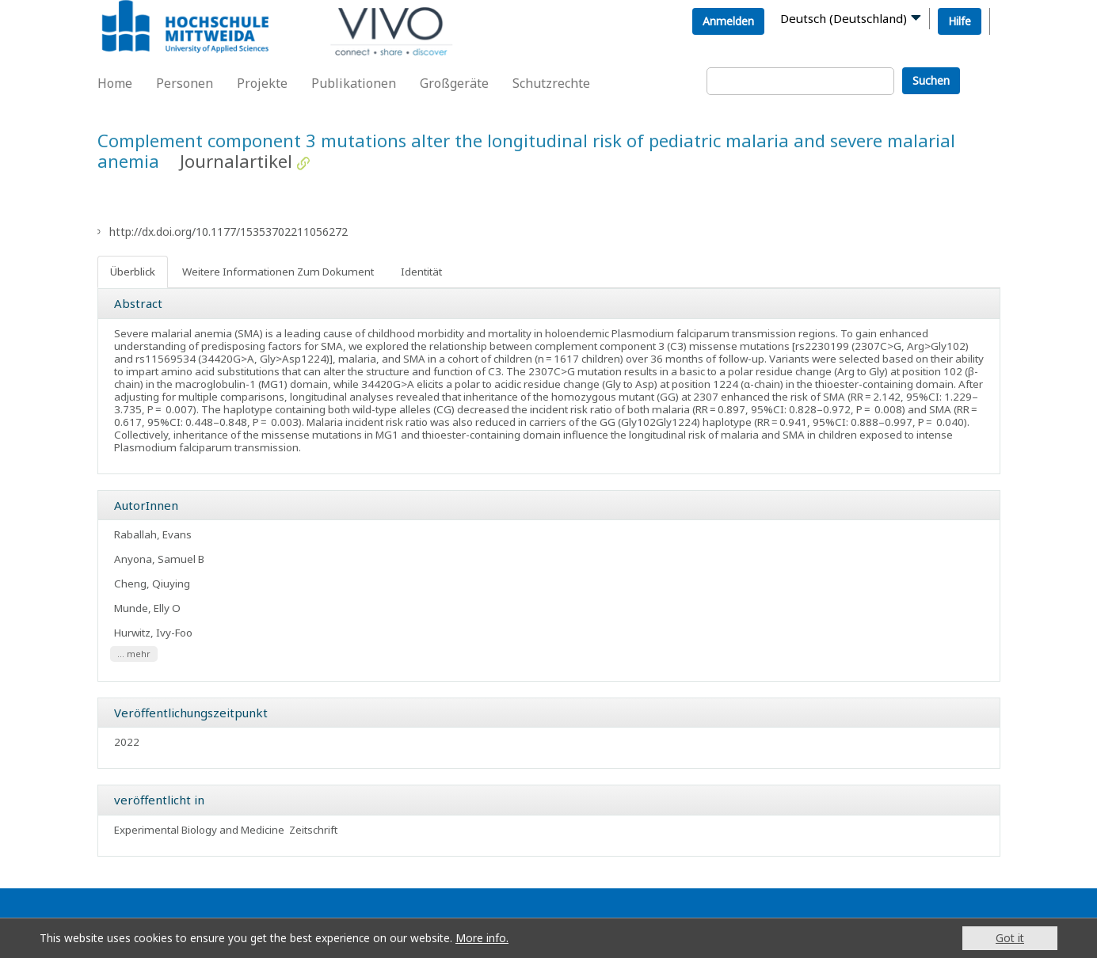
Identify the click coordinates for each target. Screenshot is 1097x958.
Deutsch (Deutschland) (843, 18)
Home (114, 83)
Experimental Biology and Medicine (199, 830)
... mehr (133, 654)
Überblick (132, 271)
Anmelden (728, 21)
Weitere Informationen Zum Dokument (278, 271)
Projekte (262, 83)
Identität (421, 271)
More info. (482, 937)
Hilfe (959, 21)
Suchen (931, 80)
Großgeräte (454, 83)
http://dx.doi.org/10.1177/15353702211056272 (228, 231)
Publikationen (353, 83)
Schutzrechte (551, 83)
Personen (184, 83)
